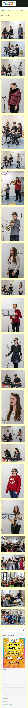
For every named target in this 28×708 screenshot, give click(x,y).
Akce (13, 10)
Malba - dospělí (6, 692)
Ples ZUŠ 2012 (6, 698)
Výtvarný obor (6, 689)
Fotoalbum (7, 10)
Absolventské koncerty (8, 704)
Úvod (2, 10)
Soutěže (5, 680)
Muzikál (5, 686)
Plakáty (5, 669)
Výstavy (5, 695)
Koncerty (5, 701)
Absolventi (5, 683)
